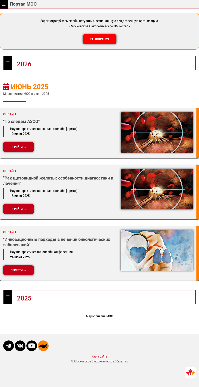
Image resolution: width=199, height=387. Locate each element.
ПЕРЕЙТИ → (18, 147)
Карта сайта (99, 356)
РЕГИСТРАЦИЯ (99, 39)
